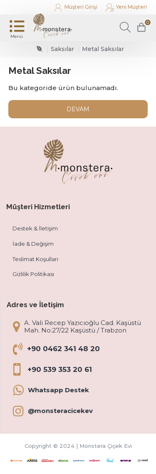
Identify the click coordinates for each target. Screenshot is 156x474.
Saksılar (62, 49)
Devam (78, 109)
